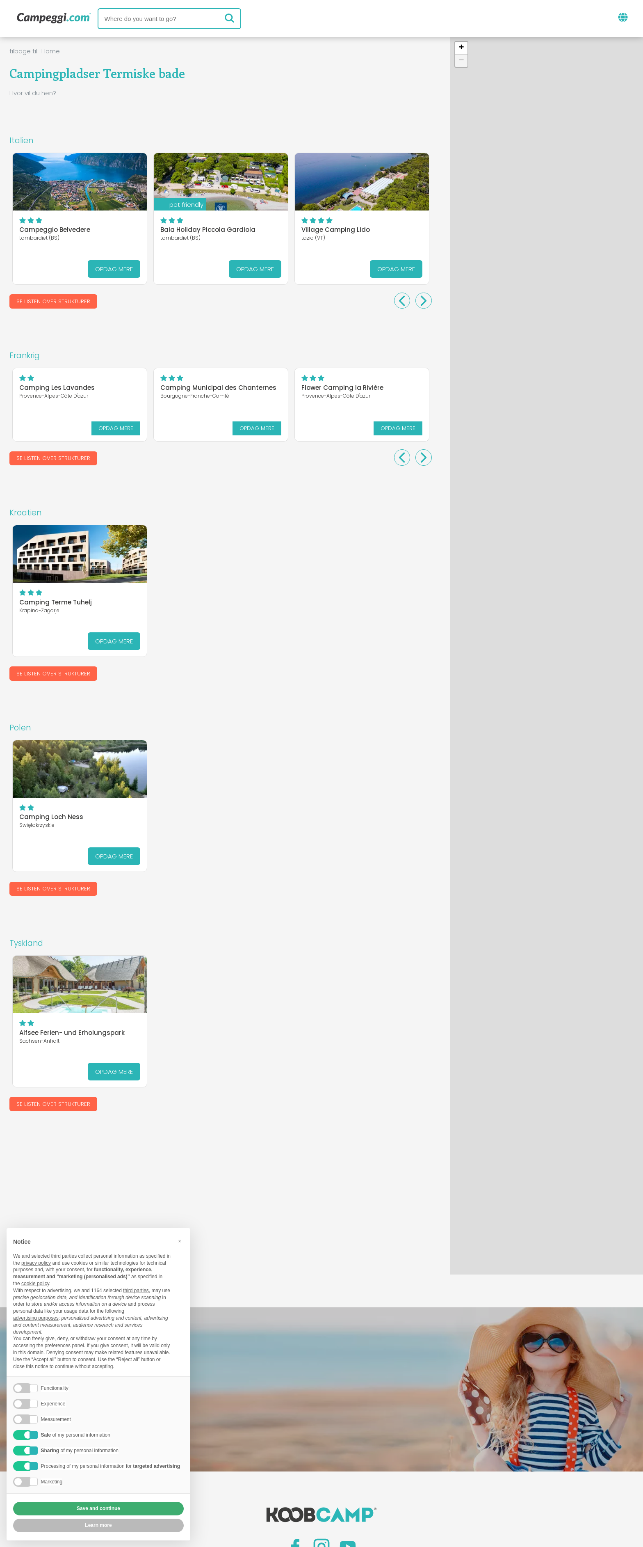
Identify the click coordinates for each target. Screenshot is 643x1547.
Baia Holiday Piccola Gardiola (207, 229)
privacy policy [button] (36, 1263)
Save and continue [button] (98, 1508)
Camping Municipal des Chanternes (218, 387)
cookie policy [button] (35, 1283)
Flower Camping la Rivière (342, 387)
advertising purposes (36, 1318)
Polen (20, 727)
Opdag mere (114, 269)
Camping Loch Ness (51, 817)
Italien (21, 140)
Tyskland (26, 943)
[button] (461, 48)
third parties (136, 1290)
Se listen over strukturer (53, 301)
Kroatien (25, 512)
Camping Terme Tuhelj (55, 601)
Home (50, 51)
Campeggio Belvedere (54, 229)
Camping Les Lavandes (57, 387)
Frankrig (24, 355)
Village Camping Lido (335, 229)
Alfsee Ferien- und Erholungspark (72, 1032)
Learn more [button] (98, 1525)
